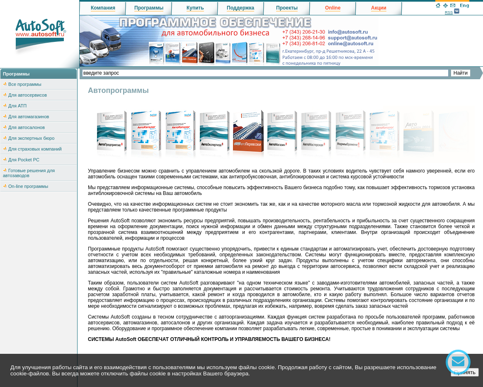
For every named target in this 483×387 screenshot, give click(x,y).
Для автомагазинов (28, 116)
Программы (148, 8)
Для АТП (17, 105)
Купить (195, 8)
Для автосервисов (27, 94)
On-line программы (28, 186)
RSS (449, 12)
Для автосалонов (26, 127)
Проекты (287, 8)
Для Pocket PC (23, 159)
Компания (103, 8)
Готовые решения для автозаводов (29, 173)
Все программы (24, 84)
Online (332, 8)
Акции (378, 8)
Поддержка (240, 8)
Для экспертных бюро (31, 138)
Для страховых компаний (35, 148)
